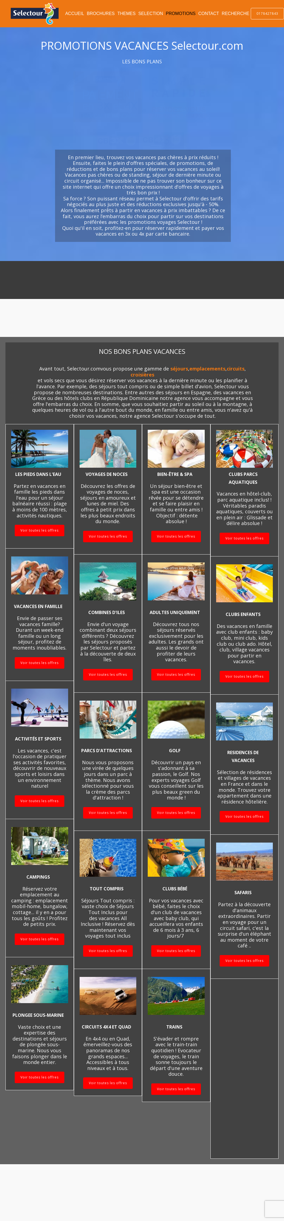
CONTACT (208, 13)
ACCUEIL (74, 13)
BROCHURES (101, 13)
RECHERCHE (235, 13)
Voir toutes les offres (39, 530)
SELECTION (150, 13)
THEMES (126, 13)
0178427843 (267, 13)
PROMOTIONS (180, 13)
